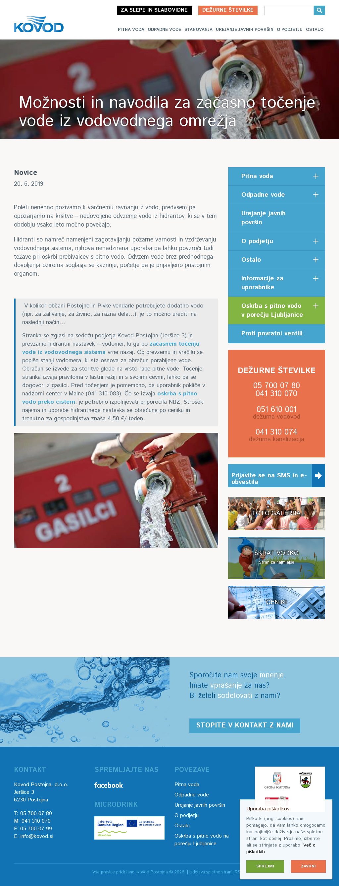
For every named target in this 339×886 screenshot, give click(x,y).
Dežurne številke (228, 10)
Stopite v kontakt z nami (245, 725)
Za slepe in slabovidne (154, 10)
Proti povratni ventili (272, 333)
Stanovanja (198, 30)
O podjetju (290, 30)
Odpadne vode (164, 30)
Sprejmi (265, 866)
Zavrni (308, 866)
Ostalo (314, 30)
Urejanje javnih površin (244, 30)
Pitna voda (131, 30)
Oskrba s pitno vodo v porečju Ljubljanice (272, 310)
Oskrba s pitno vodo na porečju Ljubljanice (201, 840)
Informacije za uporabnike (262, 283)
